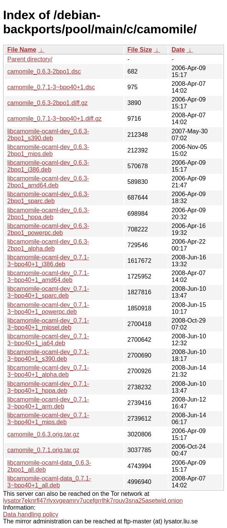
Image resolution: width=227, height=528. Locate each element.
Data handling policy (30, 514)
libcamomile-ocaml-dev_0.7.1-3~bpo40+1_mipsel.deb (48, 324)
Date (178, 49)
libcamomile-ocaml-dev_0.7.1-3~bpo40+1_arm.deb (48, 403)
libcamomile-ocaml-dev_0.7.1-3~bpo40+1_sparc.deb (48, 292)
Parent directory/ (29, 59)
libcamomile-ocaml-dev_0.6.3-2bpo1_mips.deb (48, 150)
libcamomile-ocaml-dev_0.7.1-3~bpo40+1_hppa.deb (48, 387)
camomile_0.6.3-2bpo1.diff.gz (47, 103)
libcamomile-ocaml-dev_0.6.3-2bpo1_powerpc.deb (48, 229)
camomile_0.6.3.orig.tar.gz (43, 434)
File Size (139, 49)
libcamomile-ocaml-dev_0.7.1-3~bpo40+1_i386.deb (48, 260)
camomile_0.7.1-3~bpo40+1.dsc (51, 87)
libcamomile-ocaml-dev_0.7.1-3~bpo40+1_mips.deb (48, 418)
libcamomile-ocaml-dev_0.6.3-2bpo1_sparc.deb (48, 197)
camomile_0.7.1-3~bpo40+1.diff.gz (54, 118)
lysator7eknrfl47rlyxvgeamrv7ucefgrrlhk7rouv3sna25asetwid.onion (93, 500)
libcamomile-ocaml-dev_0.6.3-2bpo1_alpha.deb (48, 245)
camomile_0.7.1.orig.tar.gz (43, 450)
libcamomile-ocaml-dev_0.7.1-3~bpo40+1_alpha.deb (48, 371)
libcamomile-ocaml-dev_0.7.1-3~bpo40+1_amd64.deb (48, 276)
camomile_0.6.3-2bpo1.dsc (44, 71)
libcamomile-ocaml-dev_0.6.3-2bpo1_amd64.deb (48, 182)
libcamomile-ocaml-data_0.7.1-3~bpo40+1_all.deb (49, 482)
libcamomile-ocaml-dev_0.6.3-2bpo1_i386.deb (48, 166)
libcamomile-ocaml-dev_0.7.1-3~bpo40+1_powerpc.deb (48, 308)
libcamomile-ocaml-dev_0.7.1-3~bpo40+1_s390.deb (48, 355)
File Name (21, 49)
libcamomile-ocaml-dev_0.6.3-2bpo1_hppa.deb (48, 213)
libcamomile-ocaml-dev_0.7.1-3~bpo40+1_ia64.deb (48, 339)
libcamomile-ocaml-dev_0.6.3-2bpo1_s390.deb (48, 134)
